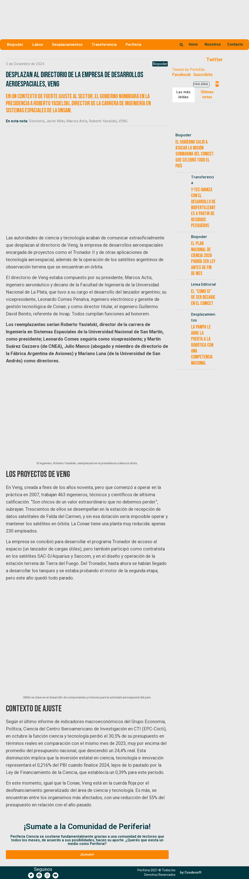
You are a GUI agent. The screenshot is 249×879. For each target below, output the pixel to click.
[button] (87, 854)
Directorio (37, 121)
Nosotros (213, 44)
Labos (37, 44)
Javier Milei (55, 121)
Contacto (235, 44)
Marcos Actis (76, 121)
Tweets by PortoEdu (188, 69)
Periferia (133, 44)
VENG (122, 121)
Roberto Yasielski (103, 121)
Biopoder (15, 44)
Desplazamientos (67, 44)
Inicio (193, 44)
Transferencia (104, 44)
